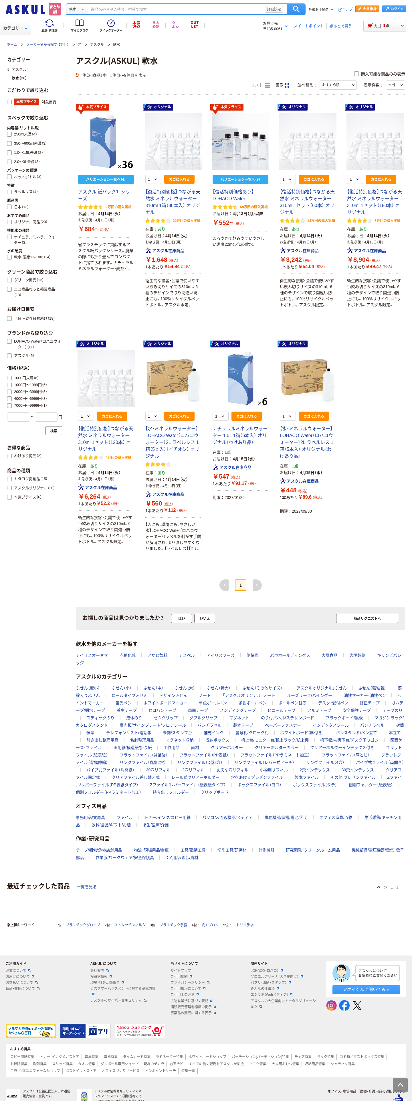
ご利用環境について (188, 989)
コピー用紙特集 (22, 1057)
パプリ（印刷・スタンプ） (271, 983)
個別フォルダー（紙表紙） (371, 785)
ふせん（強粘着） (372, 688)
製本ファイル (307, 777)
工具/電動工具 (193, 850)
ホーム (12, 45)
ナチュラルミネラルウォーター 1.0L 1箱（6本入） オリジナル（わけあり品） (240, 435)
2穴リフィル (193, 770)
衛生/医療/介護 (155, 825)
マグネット (239, 717)
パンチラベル (209, 725)
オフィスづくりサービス (121, 1071)
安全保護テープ (357, 710)
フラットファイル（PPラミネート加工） (275, 755)
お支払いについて (22, 983)
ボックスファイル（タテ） (315, 785)
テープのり (393, 710)
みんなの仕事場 (265, 989)
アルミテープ (319, 710)
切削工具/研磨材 (232, 850)
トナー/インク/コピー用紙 (167, 817)
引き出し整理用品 (102, 740)
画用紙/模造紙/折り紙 (133, 747)
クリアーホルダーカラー (277, 747)
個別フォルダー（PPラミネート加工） (108, 792)
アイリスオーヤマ (92, 655)
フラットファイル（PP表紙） (204, 755)
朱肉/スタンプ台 (177, 732)
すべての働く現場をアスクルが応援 (216, 1064)
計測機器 (266, 850)
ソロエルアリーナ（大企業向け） (277, 977)
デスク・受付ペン (333, 703)
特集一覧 (188, 1071)
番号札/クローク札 (252, 732)
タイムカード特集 (136, 1057)
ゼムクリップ (166, 717)
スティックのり (100, 717)
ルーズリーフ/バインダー (309, 695)
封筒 (400, 725)
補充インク (214, 732)
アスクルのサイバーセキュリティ (118, 1000)
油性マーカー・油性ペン (365, 695)
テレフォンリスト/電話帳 (128, 732)
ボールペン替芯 (292, 703)
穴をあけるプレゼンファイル (257, 777)
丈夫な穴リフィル (232, 770)
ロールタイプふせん (130, 695)
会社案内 (99, 971)
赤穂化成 (128, 655)
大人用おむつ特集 (285, 1064)
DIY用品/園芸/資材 (181, 857)
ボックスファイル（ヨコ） (259, 785)
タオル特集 (86, 1064)
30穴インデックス (358, 770)
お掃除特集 (18, 1064)
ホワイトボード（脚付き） (302, 732)
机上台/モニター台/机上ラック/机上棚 (275, 740)
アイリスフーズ (221, 655)
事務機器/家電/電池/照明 (286, 817)
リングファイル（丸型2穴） (143, 762)
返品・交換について (22, 989)
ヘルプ (347, 9)
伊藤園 (252, 655)
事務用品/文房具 (90, 817)
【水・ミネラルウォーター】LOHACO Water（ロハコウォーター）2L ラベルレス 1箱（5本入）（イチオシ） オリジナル (172, 442)
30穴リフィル (158, 770)
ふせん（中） (153, 688)
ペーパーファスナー (283, 725)
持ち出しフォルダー (171, 792)
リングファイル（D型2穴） (200, 762)
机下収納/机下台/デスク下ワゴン (349, 740)
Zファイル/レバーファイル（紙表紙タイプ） (187, 785)
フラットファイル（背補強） (144, 755)
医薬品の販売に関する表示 (193, 1013)
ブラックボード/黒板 (344, 717)
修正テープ (370, 703)
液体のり (134, 717)
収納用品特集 (315, 1064)
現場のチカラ (154, 1064)
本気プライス (92, 107)
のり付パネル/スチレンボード (287, 717)
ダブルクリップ (203, 717)
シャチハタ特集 (343, 1064)
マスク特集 (257, 1064)
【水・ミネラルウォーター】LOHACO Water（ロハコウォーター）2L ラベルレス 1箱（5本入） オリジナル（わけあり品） (306, 442)
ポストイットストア (81, 1071)
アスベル (187, 655)
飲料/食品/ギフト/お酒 (111, 825)
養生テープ (127, 710)
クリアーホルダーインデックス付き (342, 747)
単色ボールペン (213, 703)
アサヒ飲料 (157, 655)
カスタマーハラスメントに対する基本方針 (123, 991)
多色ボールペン (253, 703)
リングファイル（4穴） (325, 762)
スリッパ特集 (62, 1064)
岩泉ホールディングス (290, 655)
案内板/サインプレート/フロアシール (153, 725)
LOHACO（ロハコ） (267, 971)
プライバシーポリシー (190, 983)
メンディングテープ (238, 710)
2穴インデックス (315, 770)
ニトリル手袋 (243, 925)
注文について (18, 971)
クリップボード (215, 792)
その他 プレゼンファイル (353, 777)
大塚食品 (330, 655)
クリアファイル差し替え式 (136, 777)
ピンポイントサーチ (160, 1071)
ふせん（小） (122, 688)
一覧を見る (87, 886)
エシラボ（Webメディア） (272, 995)
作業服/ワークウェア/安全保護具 (125, 857)
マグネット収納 (180, 740)
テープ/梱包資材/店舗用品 (99, 850)
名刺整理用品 (142, 740)
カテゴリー (15, 28)
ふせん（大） (185, 688)
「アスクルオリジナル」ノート (249, 695)
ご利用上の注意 (185, 995)
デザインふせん (173, 695)
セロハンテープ (162, 710)
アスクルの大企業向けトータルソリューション (283, 1003)
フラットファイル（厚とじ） (346, 755)
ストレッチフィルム (129, 925)
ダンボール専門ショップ (119, 1064)
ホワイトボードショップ (207, 1057)
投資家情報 (101, 977)
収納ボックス (217, 740)
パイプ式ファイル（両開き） (380, 762)
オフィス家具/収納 (335, 817)
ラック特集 (325, 1057)
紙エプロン (210, 925)
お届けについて (20, 977)
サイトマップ (181, 971)
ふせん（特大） (219, 688)
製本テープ (243, 725)
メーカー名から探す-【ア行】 (47, 45)
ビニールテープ (282, 710)
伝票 (90, 732)
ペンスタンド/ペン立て (356, 732)
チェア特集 (303, 1057)
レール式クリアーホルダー (195, 777)
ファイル (125, 817)
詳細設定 (274, 9)
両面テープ (198, 710)
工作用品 (171, 747)
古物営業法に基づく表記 (192, 1001)
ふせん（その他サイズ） (262, 688)
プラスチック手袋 (173, 925)
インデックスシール (331, 725)
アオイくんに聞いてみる (366, 989)
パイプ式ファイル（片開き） (110, 770)
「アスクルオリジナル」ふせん (320, 688)
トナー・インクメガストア (59, 1057)
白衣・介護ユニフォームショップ (35, 1071)
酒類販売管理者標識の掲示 (193, 1007)
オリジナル (159, 107)
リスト (260, 85)
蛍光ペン (124, 703)
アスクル (97, 45)
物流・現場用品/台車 (151, 850)
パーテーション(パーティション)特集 (260, 1057)
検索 (296, 9)
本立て (395, 732)
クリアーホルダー (227, 747)
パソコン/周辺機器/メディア (227, 817)
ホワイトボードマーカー (165, 703)
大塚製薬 (357, 655)
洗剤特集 (40, 1064)
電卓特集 (91, 1057)
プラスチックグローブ (83, 925)
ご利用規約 (181, 977)
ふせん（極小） (88, 688)
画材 (195, 747)
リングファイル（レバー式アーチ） (264, 762)
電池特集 (111, 1057)
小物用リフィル (274, 770)
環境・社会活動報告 (107, 983)
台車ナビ (176, 1064)
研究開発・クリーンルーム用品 (313, 850)
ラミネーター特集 (169, 1057)
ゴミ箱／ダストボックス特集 (362, 1057)
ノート (205, 695)
